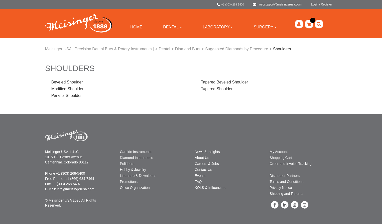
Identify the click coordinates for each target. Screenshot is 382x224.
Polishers (127, 164)
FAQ (198, 182)
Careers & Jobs (207, 164)
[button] (309, 24)
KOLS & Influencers (210, 188)
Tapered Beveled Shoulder (224, 82)
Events (200, 176)
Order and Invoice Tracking (291, 164)
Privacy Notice (281, 188)
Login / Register (321, 4)
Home (136, 27)
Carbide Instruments (135, 152)
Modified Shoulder (67, 89)
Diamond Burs (187, 49)
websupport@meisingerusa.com (277, 4)
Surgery (265, 27)
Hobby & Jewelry (133, 170)
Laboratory (218, 27)
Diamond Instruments (136, 158)
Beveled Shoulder (67, 82)
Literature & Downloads (138, 176)
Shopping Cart (281, 158)
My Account (279, 152)
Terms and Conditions (286, 182)
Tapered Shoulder (217, 89)
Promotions (129, 182)
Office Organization (135, 188)
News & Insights (207, 152)
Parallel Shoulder (66, 95)
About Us (202, 158)
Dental (172, 27)
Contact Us (203, 170)
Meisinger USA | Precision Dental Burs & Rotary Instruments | (99, 49)
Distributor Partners (285, 176)
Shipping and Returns (286, 194)
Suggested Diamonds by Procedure (236, 49)
